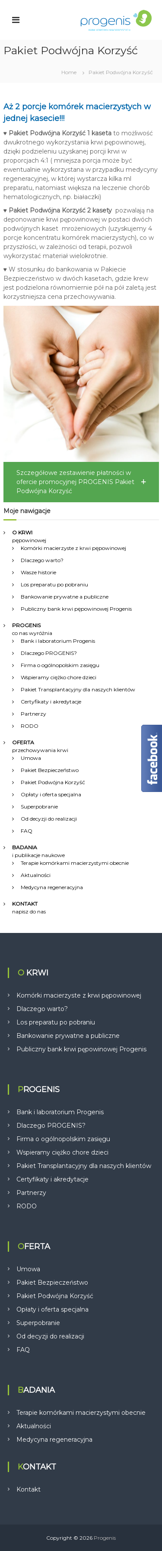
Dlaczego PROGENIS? (49, 653)
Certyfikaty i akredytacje (51, 701)
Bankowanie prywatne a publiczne (64, 596)
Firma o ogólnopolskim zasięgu (60, 665)
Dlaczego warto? (42, 560)
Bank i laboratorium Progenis (58, 641)
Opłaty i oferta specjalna (51, 794)
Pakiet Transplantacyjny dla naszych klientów (78, 689)
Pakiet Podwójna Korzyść (53, 782)
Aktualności (36, 875)
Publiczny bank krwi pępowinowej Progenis (76, 608)
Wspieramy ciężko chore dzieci (58, 677)
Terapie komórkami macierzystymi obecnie (75, 863)
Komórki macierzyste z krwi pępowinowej (73, 548)
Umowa (31, 758)
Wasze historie (38, 572)
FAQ (26, 831)
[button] (81, 482)
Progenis (105, 1538)
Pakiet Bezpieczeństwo (50, 770)
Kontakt (28, 1489)
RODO (29, 726)
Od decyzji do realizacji (49, 818)
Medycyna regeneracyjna (52, 887)
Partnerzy (33, 713)
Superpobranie (39, 806)
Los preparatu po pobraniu (54, 584)
